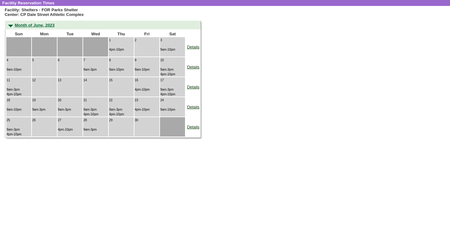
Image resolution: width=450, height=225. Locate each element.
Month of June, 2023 (35, 25)
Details (193, 47)
